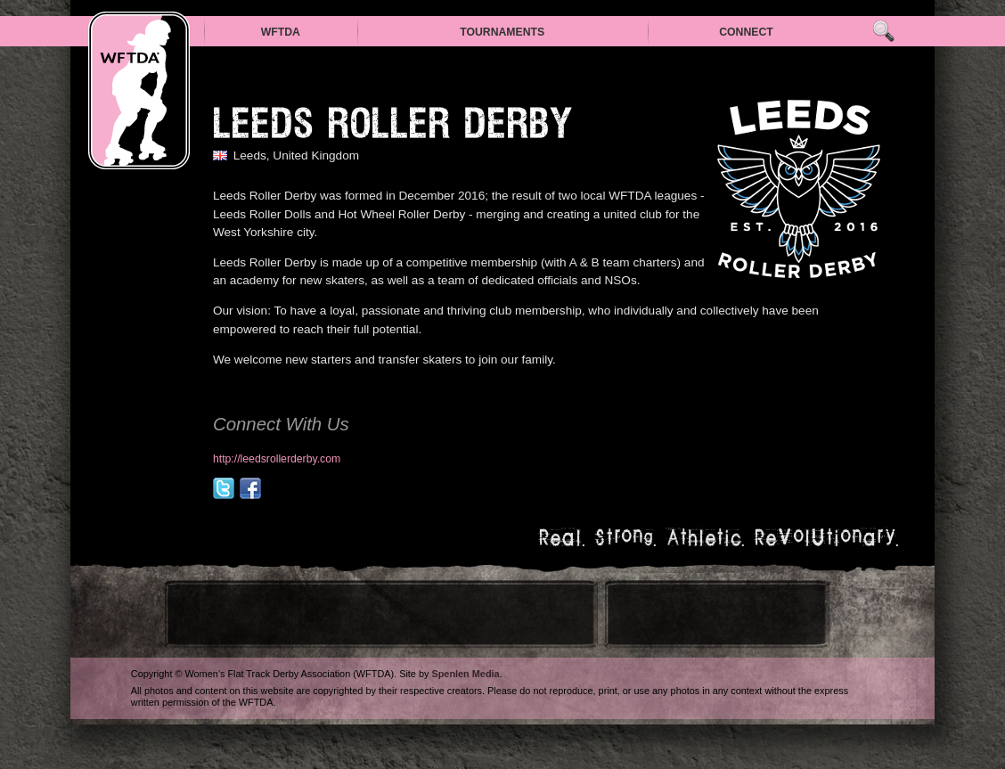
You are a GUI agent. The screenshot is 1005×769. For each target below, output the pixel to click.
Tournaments (502, 32)
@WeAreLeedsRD (223, 488)
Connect (746, 32)
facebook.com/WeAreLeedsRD (250, 488)
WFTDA (280, 32)
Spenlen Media (465, 673)
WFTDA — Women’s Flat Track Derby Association (139, 90)
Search (883, 31)
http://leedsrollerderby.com (276, 459)
